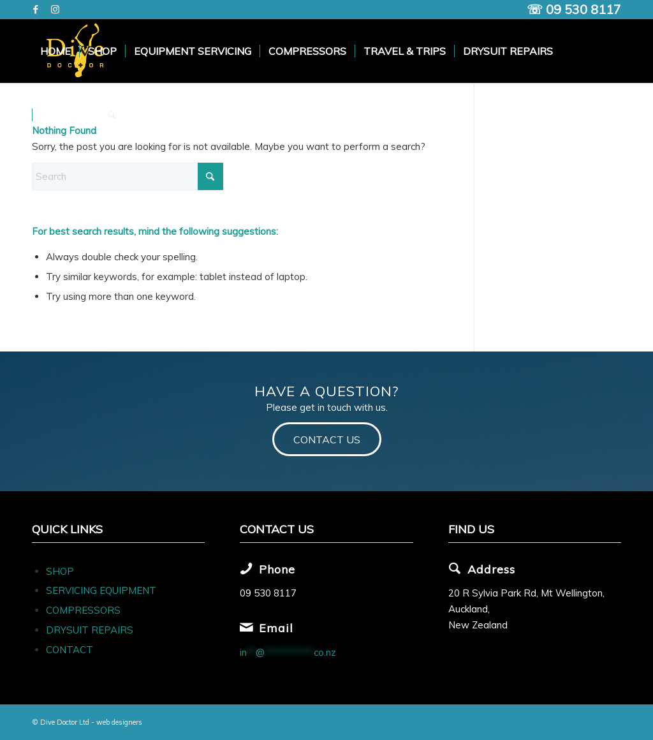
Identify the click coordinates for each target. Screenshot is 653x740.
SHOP (60, 571)
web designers (119, 722)
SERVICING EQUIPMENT (101, 590)
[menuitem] (55, 51)
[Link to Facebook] (35, 9)
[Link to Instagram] (54, 9)
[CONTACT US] (326, 439)
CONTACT (69, 650)
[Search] (111, 115)
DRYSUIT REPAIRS (89, 630)
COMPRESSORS (84, 610)
